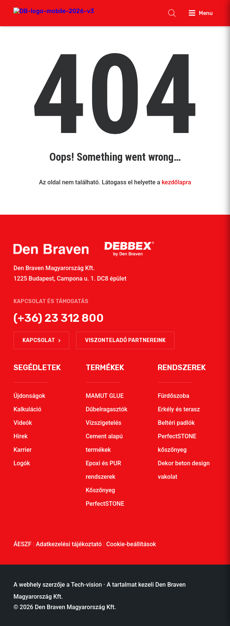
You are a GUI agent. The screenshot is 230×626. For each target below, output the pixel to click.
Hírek (20, 436)
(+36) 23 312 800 (58, 318)
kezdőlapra (176, 182)
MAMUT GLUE (105, 395)
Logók (21, 463)
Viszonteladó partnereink (125, 340)
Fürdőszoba (173, 395)
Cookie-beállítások (131, 544)
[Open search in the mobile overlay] (172, 13)
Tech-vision (86, 584)
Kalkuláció (27, 409)
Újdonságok (29, 395)
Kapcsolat (41, 340)
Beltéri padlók (176, 422)
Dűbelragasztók (107, 409)
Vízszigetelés (103, 422)
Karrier (22, 449)
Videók (22, 422)
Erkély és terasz (179, 409)
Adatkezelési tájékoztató (69, 544)
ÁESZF (22, 544)
